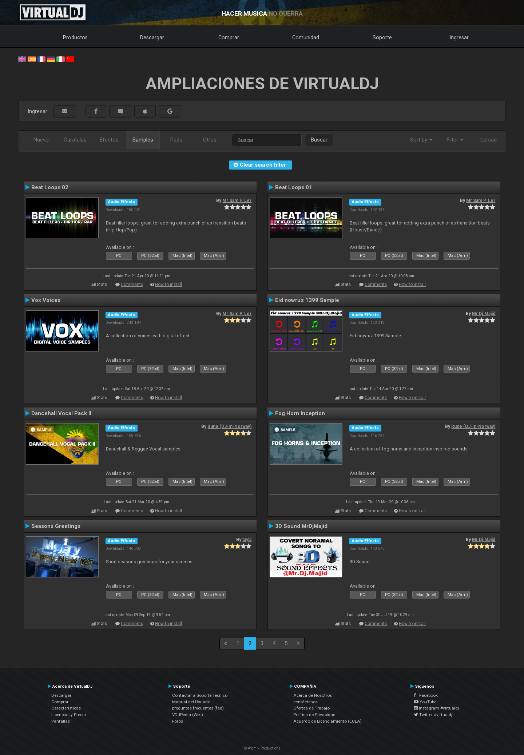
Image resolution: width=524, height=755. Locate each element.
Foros (177, 721)
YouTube (425, 701)
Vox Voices (45, 300)
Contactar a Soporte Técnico (199, 695)
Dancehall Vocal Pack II (61, 413)
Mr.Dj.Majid (483, 313)
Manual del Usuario (191, 701)
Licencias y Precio (68, 714)
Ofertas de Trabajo (311, 708)
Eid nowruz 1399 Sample (307, 300)
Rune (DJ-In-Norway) (229, 426)
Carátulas (75, 139)
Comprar (228, 37)
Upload (488, 139)
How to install (168, 284)
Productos (75, 37)
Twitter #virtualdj (433, 714)
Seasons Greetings (55, 526)
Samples (142, 139)
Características (66, 708)
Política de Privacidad (314, 714)
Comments (132, 284)
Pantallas (60, 721)
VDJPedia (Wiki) (187, 714)
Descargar (152, 37)
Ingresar (459, 37)
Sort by (421, 139)
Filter (454, 139)
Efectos (109, 139)
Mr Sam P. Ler (236, 200)
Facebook (426, 695)
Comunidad (305, 37)
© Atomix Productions (262, 748)
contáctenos (305, 701)
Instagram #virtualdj (436, 708)
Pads (176, 139)
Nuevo (41, 139)
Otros (210, 139)
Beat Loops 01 (293, 187)
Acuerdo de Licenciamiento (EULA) (327, 721)
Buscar (319, 139)
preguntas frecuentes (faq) (198, 708)
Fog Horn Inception (300, 413)
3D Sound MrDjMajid (301, 526)
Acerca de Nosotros (312, 695)
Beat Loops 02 (49, 187)
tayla (246, 539)
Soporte (382, 37)
